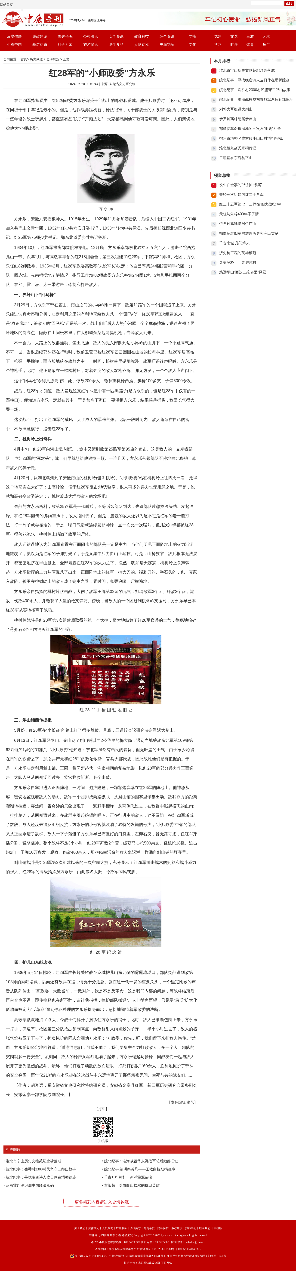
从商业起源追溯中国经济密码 (30, 1185)
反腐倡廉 (14, 36)
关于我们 (79, 1228)
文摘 (192, 36)
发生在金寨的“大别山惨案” (240, 185)
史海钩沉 (167, 44)
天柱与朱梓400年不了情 (239, 214)
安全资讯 (116, 36)
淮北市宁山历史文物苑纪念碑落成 (33, 1161)
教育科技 (141, 36)
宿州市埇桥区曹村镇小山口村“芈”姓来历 (252, 138)
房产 (266, 44)
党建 (218, 36)
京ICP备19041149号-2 (188, 1249)
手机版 (218, 1228)
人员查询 (107, 1228)
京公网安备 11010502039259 (89, 1256)
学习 (218, 44)
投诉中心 (190, 1228)
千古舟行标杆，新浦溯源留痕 (128, 1177)
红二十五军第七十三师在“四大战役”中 (250, 204)
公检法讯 (90, 36)
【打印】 (101, 1109)
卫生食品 (116, 44)
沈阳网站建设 (146, 1263)
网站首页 (6, 4)
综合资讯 (167, 36)
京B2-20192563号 (164, 1249)
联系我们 (204, 1228)
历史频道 (36, 59)
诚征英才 (135, 1228)
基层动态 (39, 44)
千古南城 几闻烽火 (234, 243)
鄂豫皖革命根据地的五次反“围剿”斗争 (250, 129)
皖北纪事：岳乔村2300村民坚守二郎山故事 (41, 1169)
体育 (250, 44)
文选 (234, 36)
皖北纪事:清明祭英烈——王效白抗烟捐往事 (139, 1169)
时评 (234, 44)
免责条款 (149, 1228)
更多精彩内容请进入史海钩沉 (102, 1202)
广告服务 (121, 1228)
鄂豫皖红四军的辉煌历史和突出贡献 (248, 233)
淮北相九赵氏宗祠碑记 (237, 148)
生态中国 (14, 44)
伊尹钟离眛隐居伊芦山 (237, 119)
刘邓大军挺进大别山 (236, 109)
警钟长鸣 (65, 36)
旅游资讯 (90, 44)
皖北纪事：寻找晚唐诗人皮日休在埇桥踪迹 (41, 1177)
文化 (192, 44)
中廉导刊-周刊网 (99, 1235)
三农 (250, 36)
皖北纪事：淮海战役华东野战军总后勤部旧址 (141, 1161)
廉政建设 (39, 36)
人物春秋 (141, 44)
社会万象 (65, 44)
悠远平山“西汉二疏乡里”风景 (242, 272)
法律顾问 (93, 1228)
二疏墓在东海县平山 (236, 158)
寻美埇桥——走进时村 (237, 262)
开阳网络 (166, 1263)
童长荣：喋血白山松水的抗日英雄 (132, 1185)
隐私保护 (163, 1228)
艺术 (266, 36)
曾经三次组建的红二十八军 (241, 194)
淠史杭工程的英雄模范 (237, 253)
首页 (24, 59)
